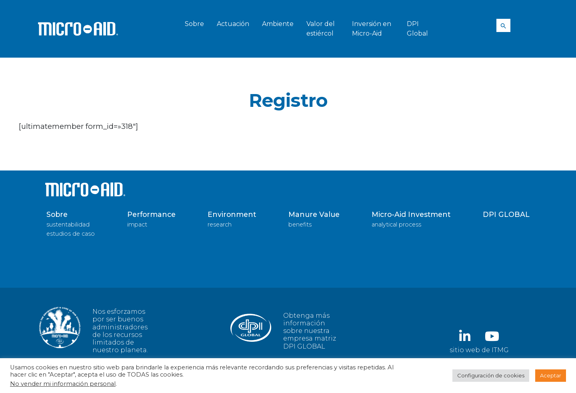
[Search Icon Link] (503, 25)
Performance (151, 214)
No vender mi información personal (63, 383)
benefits (300, 224)
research (220, 224)
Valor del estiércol (320, 28)
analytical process (396, 224)
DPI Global (417, 28)
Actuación (233, 24)
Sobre (194, 24)
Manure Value (314, 214)
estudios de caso (70, 233)
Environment (232, 214)
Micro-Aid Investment (411, 214)
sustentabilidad (68, 224)
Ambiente (278, 24)
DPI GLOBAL (506, 214)
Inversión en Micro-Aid (371, 28)
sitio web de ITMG (479, 350)
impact (137, 224)
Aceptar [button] (550, 375)
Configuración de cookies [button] (490, 375)
